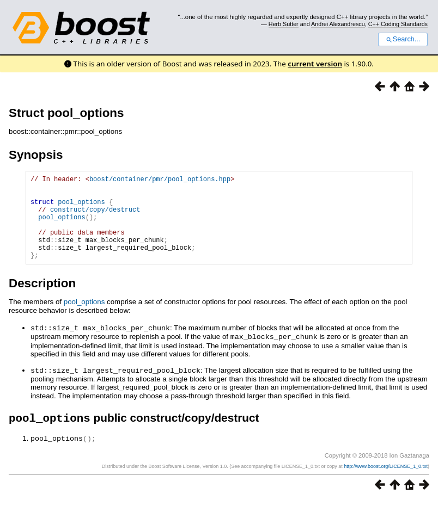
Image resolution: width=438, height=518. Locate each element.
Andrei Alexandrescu (338, 24)
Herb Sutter (284, 24)
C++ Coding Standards (398, 24)
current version (315, 64)
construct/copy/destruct (95, 217)
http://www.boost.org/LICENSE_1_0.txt (386, 483)
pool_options (81, 208)
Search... (403, 39)
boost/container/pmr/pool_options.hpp (159, 180)
